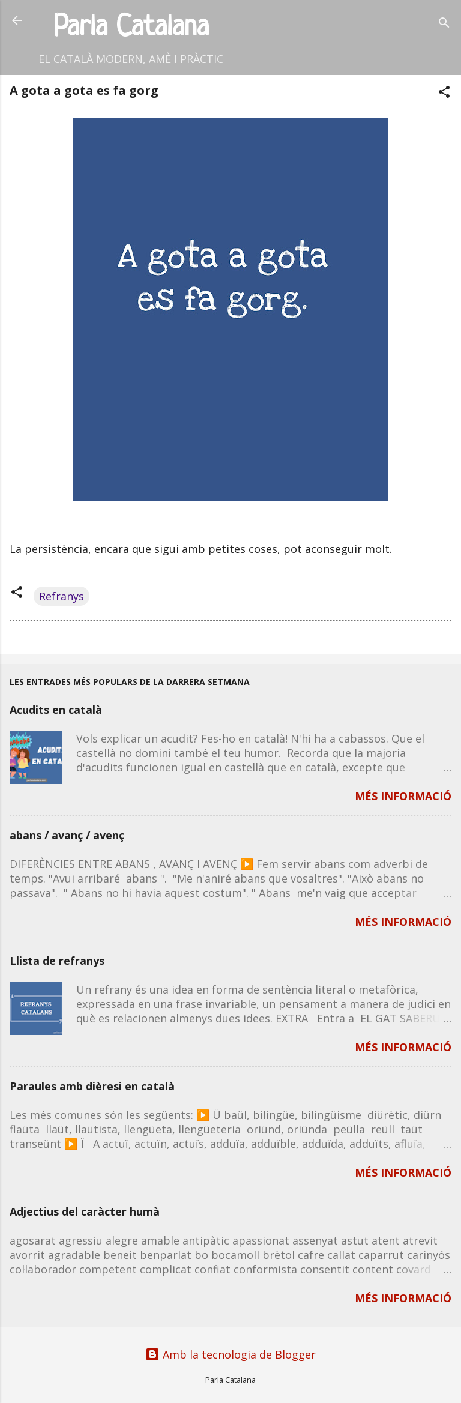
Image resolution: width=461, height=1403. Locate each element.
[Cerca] (444, 24)
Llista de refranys (57, 960)
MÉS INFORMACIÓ (403, 796)
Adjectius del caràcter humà (85, 1211)
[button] (444, 93)
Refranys (61, 596)
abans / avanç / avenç (67, 835)
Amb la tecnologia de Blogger (230, 1354)
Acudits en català (56, 709)
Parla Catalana (131, 28)
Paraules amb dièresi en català (92, 1086)
